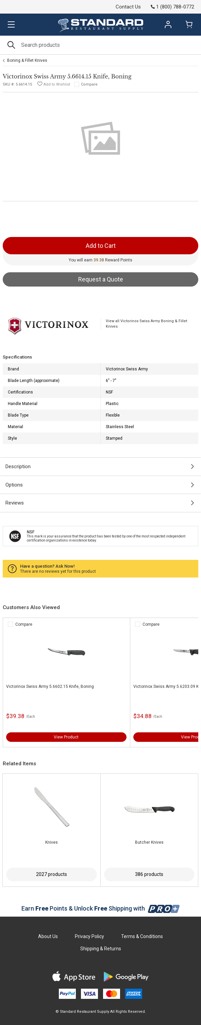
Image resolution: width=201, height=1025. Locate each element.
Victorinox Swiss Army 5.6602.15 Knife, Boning (50, 686)
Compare (89, 84)
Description (18, 466)
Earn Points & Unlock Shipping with (100, 908)
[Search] (100, 45)
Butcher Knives (149, 842)
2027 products (51, 874)
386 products (149, 874)
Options (14, 485)
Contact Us (128, 7)
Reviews (14, 503)
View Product (66, 737)
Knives (51, 842)
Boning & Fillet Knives (27, 60)
